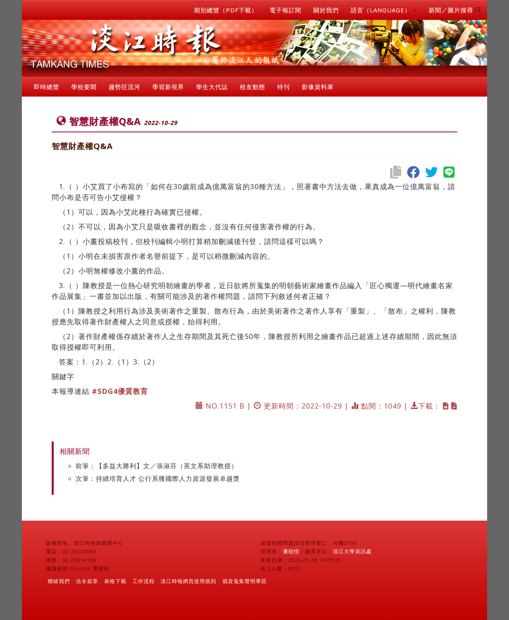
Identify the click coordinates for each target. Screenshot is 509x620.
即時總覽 (46, 87)
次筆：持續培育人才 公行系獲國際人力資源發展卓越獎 (158, 478)
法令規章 (87, 581)
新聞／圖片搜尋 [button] (455, 10)
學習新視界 (168, 87)
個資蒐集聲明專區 (244, 581)
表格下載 (115, 581)
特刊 (283, 87)
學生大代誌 (212, 87)
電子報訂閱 (285, 10)
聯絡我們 (59, 581)
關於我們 (326, 10)
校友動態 (252, 87)
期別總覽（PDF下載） (226, 10)
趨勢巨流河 (124, 87)
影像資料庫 (318, 87)
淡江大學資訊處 (352, 551)
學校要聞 (84, 87)
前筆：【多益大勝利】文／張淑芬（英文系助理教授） (157, 465)
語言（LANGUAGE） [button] (384, 10)
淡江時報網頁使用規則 (188, 581)
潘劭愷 (291, 551)
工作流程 (143, 581)
